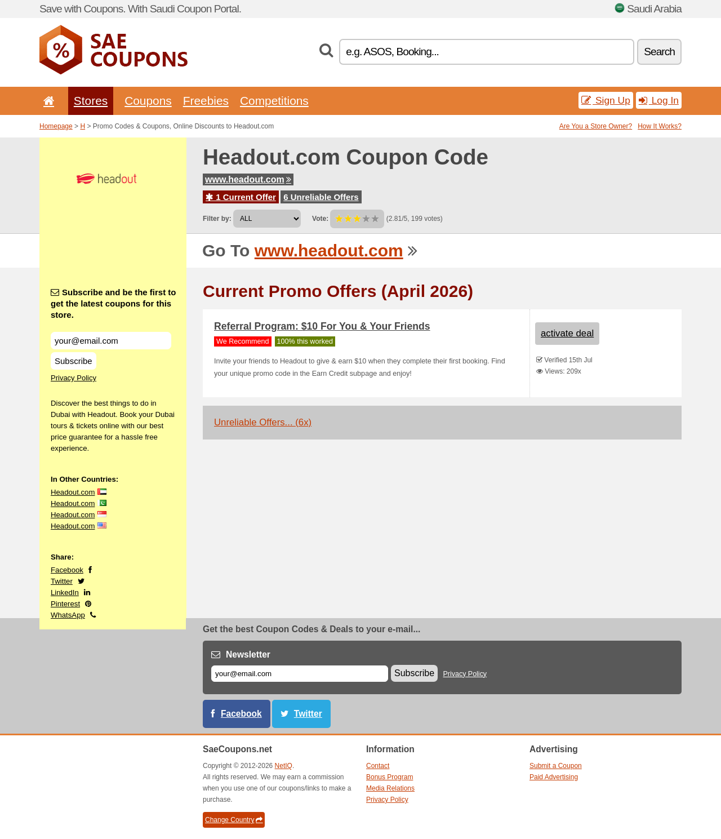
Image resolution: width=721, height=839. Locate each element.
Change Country (233, 820)
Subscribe (73, 361)
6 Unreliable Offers (320, 197)
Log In (659, 100)
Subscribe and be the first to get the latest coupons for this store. (113, 303)
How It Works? (660, 126)
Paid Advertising (553, 777)
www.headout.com (248, 179)
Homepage (56, 126)
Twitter (62, 581)
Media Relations (390, 788)
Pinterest (65, 604)
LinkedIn (65, 592)
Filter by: (217, 219)
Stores (91, 100)
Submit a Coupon (555, 766)
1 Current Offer (241, 197)
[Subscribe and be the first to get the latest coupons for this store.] (111, 340)
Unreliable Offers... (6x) (262, 422)
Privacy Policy (73, 378)
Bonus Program (389, 777)
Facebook (67, 570)
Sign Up (605, 100)
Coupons (148, 100)
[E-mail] (299, 673)
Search (659, 51)
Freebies (206, 100)
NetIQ (283, 766)
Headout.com (73, 492)
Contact (377, 766)
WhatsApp (68, 615)
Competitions (274, 100)
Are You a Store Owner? (595, 126)
